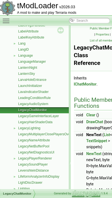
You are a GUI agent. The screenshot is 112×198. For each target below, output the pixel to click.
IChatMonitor (85, 84)
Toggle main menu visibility (7, 18)
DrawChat (94, 122)
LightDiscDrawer (30, 183)
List (107, 135)
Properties (102, 34)
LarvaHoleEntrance (32, 80)
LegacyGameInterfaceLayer (38, 116)
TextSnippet (96, 141)
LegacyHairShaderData (35, 122)
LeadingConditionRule (34, 98)
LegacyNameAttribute (34, 140)
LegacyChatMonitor (32, 110)
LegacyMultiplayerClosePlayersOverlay (47, 134)
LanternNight (27, 68)
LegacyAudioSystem (33, 104)
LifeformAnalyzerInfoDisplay (38, 176)
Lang (22, 43)
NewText (93, 154)
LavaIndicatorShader (33, 92)
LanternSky (26, 74)
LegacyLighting (29, 128)
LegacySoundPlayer (33, 164)
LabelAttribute (28, 31)
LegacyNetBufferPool (33, 146)
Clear (90, 115)
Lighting (24, 189)
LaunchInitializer (30, 86)
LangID (23, 49)
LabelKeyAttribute (31, 37)
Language (25, 55)
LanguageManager (32, 62)
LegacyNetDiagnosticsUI (36, 152)
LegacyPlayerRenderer (35, 158)
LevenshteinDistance (33, 170)
